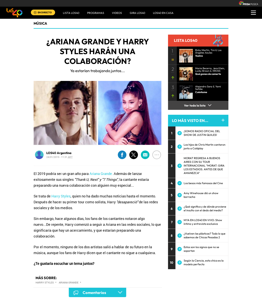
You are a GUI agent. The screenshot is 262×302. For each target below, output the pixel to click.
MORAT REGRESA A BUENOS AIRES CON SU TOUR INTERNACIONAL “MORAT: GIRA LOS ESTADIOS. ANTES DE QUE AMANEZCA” (204, 165)
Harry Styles (61, 196)
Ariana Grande (69, 282)
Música (40, 23)
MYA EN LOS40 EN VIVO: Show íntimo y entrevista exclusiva (203, 222)
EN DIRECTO (45, 12)
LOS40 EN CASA (163, 13)
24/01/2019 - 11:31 (59, 157)
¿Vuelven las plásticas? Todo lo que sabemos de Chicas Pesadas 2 (204, 235)
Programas (95, 13)
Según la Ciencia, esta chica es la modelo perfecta (204, 262)
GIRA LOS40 (137, 13)
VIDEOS (117, 13)
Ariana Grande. (101, 173)
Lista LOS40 (71, 13)
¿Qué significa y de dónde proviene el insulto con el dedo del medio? (205, 208)
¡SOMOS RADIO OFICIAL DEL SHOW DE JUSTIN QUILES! (202, 133)
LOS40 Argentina (59, 153)
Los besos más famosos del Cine (203, 183)
